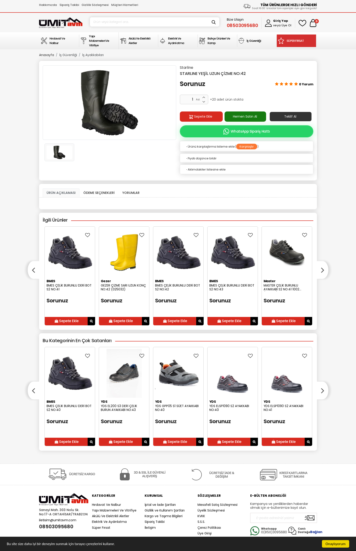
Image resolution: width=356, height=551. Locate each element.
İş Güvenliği (68, 55)
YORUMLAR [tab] (131, 192)
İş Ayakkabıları (93, 55)
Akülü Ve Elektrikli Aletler (110, 516)
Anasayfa (46, 55)
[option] (109, 102)
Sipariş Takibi (69, 5)
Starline (186, 67)
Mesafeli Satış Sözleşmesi (217, 504)
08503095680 (56, 526)
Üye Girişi (205, 533)
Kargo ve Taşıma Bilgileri (164, 516)
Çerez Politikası (209, 527)
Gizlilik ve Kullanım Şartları (165, 510)
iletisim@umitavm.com (57, 520)
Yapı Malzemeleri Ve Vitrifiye (114, 510)
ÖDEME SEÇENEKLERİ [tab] (99, 192)
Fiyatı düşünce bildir (201, 158)
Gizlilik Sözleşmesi (95, 5)
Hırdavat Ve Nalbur (106, 504)
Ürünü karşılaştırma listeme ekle (210, 146)
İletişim (150, 527)
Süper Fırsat (101, 527)
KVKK (201, 516)
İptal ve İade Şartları (160, 504)
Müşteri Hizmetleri (124, 5)
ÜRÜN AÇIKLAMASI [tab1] (61, 192)
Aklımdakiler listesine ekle (205, 169)
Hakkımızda (48, 5)
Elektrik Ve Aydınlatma (109, 521)
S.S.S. (201, 521)
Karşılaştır (247, 146)
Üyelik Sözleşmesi (211, 510)
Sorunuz (192, 83)
